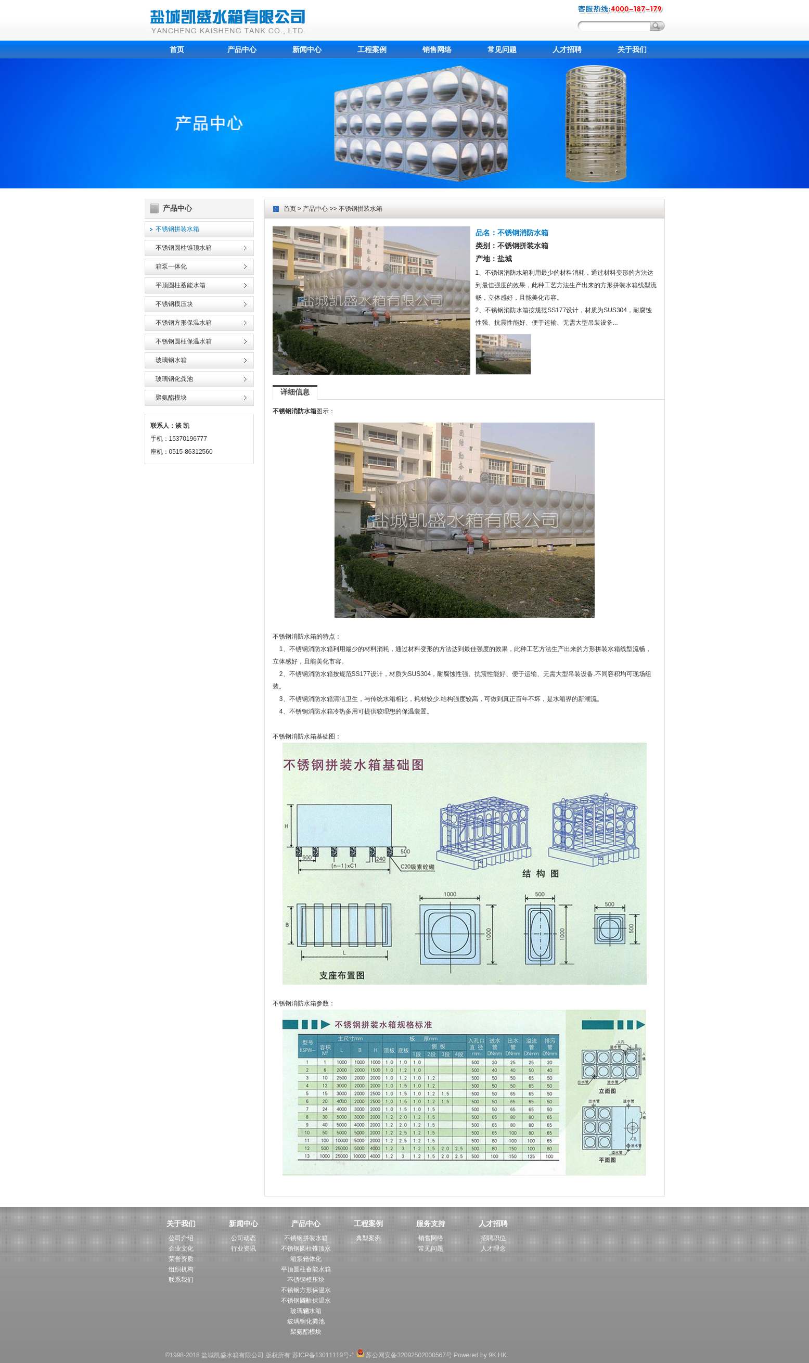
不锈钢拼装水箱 (177, 229)
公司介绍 (181, 1238)
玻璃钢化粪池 (174, 379)
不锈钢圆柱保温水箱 (184, 341)
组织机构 (181, 1269)
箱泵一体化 (171, 266)
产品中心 (241, 49)
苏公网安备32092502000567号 (404, 1355)
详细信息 (295, 392)
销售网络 (437, 49)
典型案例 (368, 1238)
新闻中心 (307, 49)
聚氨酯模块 (171, 397)
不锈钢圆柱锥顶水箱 (184, 247)
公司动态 (243, 1238)
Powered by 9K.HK (480, 1355)
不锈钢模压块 (174, 304)
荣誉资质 (181, 1259)
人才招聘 (567, 49)
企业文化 (181, 1248)
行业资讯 (243, 1248)
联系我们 (181, 1279)
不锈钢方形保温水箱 (184, 322)
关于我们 (632, 49)
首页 (177, 49)
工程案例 (372, 49)
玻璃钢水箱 (171, 360)
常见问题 (502, 49)
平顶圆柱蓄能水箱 (181, 285)
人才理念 (493, 1248)
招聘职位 (493, 1238)
